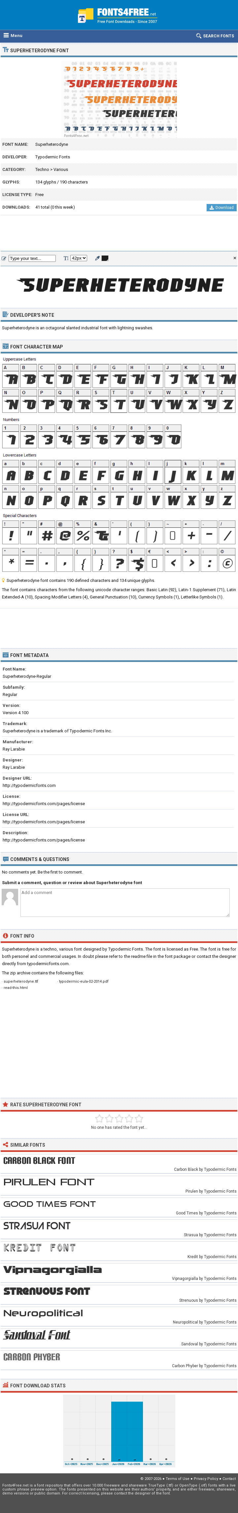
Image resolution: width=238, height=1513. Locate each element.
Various (60, 169)
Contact (229, 1479)
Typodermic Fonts (52, 156)
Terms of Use (177, 1479)
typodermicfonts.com (48, 963)
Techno (42, 169)
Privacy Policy (206, 1479)
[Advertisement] (119, 233)
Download (222, 207)
